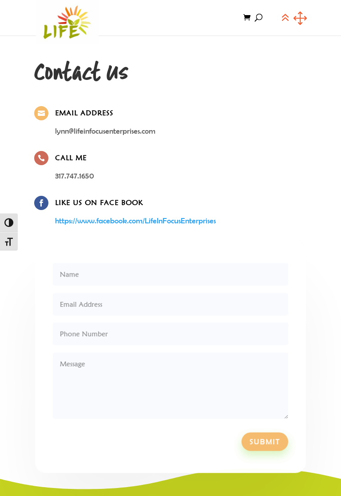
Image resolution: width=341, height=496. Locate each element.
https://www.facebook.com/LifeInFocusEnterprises (135, 220)
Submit (262, 438)
